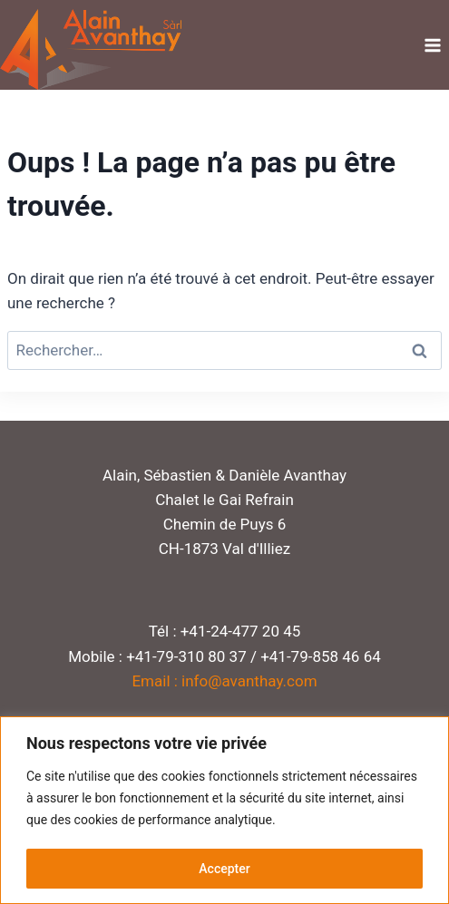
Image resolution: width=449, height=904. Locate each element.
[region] (224, 810)
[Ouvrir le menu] (432, 45)
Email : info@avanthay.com (224, 681)
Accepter (224, 868)
